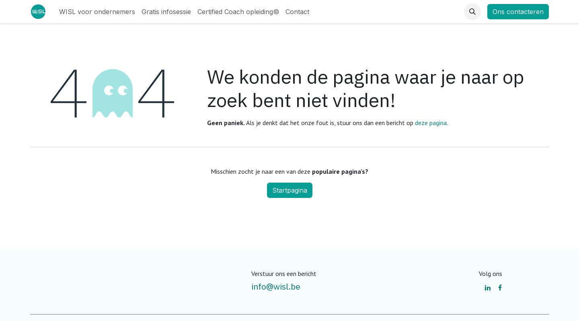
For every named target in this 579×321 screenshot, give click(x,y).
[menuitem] (97, 12)
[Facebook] (500, 287)
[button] (472, 11)
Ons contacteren (518, 12)
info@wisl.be (275, 286)
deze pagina (431, 123)
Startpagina (289, 190)
